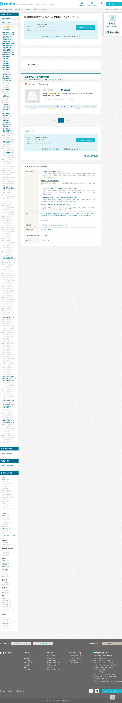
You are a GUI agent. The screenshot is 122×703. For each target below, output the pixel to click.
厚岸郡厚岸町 (8, 422)
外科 (4, 515)
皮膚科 (5, 542)
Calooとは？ (27, 655)
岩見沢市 (7, 74)
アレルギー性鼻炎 (72, 215)
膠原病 (87, 213)
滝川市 (6, 107)
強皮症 (92, 213)
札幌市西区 (8, 48)
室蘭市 (6, 63)
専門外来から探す (52, 665)
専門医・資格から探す (53, 662)
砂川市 (6, 109)
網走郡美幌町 (8, 317)
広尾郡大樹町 (8, 400)
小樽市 (6, 58)
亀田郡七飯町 (8, 142)
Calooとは (81, 5)
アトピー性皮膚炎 (46, 213)
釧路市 (6, 65)
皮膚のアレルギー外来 (61, 225)
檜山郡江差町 (8, 153)
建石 (7, 29)
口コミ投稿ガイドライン (77, 655)
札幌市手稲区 (8, 52)
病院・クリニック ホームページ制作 (104, 674)
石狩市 (6, 126)
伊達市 (6, 122)
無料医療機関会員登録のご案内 (103, 655)
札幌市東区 (8, 39)
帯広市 (6, 67)
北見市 (6, 69)
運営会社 (2, 691)
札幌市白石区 (8, 41)
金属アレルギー (79, 213)
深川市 (6, 113)
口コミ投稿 (27, 669)
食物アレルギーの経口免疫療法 (50, 180)
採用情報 (10, 691)
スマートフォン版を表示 (111, 691)
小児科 (5, 582)
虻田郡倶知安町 (9, 188)
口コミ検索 (27, 660)
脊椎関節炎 (63, 215)
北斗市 (6, 129)
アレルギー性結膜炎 (84, 215)
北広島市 (7, 124)
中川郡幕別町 (8, 404)
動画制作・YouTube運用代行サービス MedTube (108, 681)
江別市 (6, 89)
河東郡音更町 (8, 380)
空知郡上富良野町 (9, 258)
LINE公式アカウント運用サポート (104, 679)
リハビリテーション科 (9, 535)
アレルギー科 (27, 9)
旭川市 (7, 61)
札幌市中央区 (8, 34)
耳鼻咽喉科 (6, 566)
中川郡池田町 (8, 407)
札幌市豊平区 (8, 43)
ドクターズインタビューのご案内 (103, 662)
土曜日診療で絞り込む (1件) (50, 36)
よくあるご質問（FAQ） (77, 658)
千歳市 (6, 104)
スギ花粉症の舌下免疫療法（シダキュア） (53, 171)
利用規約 (73, 660)
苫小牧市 (7, 80)
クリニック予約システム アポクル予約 (105, 665)
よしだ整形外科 (37, 77)
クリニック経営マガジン (101, 672)
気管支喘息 (56, 213)
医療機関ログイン (111, 643)
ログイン (101, 5)
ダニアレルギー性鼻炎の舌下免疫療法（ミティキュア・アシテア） (60, 188)
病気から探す (51, 655)
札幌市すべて (9, 32)
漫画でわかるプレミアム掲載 (102, 660)
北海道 (35, 9)
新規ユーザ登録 (92, 5)
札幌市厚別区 (8, 50)
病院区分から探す (52, 667)
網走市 (6, 76)
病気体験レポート (29, 662)
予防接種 (5, 623)
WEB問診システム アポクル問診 (103, 667)
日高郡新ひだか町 (9, 378)
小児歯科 (5, 604)
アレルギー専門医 (46, 229)
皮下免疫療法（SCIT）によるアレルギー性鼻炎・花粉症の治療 (58, 197)
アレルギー (44, 240)
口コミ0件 (67, 90)
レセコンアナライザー (100, 669)
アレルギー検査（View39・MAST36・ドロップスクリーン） (58, 205)
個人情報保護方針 (75, 662)
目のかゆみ (44, 220)
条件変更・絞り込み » (85, 27)
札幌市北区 (8, 37)
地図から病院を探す (7, 465)
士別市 (6, 96)
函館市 (7, 56)
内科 (4, 479)
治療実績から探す (52, 660)
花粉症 (62, 213)
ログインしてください (113, 26)
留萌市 (6, 78)
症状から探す (51, 658)
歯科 (4, 598)
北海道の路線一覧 (7, 453)
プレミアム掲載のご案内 (101, 658)
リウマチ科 (6, 495)
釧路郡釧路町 (8, 420)
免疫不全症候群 (45, 215)
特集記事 (26, 665)
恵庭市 (6, 120)
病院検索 (17, 9)
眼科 (4, 560)
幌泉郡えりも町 (9, 376)
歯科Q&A (26, 667)
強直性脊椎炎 (55, 215)
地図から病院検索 (92, 156)
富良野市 (7, 115)
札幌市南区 (7, 45)
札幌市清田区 (8, 54)
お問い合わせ (20, 691)
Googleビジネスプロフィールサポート (105, 676)
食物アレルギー (69, 213)
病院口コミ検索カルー (6, 9)
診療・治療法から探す (53, 669)
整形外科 (5, 528)
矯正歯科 (5, 600)
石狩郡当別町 (8, 131)
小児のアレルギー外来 (47, 225)
